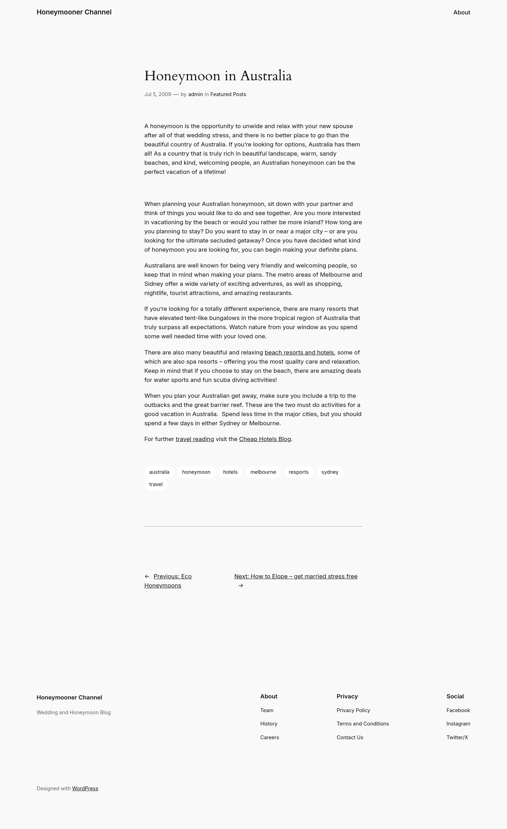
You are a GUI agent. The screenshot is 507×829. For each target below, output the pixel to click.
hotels (230, 472)
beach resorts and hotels (299, 352)
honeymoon (196, 472)
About (461, 12)
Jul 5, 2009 (157, 94)
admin (195, 94)
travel (156, 484)
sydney (330, 472)
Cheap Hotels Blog (265, 438)
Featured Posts (228, 94)
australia (159, 472)
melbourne (263, 472)
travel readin (193, 438)
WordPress (85, 788)
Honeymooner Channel (74, 12)
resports (298, 472)
